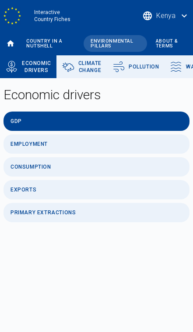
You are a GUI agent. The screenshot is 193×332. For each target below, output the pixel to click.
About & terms (167, 43)
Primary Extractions (43, 212)
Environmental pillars (112, 43)
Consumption (31, 167)
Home (11, 44)
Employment (29, 144)
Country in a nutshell (44, 43)
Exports (23, 190)
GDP (16, 121)
